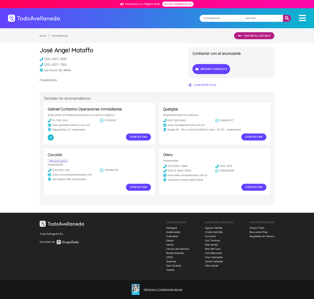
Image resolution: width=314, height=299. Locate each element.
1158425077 (224, 120)
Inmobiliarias (60, 35)
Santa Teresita (214, 261)
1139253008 (224, 171)
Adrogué (171, 228)
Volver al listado (254, 36)
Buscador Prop (259, 232)
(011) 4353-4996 (175, 166)
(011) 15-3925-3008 (177, 171)
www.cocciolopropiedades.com (70, 175)
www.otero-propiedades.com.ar (185, 175)
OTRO (169, 257)
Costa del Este (213, 232)
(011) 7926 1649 (174, 120)
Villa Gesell (211, 265)
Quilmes (171, 261)
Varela (170, 270)
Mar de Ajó (211, 244)
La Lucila (210, 236)
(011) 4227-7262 (53, 64)
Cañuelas (172, 236)
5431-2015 (223, 166)
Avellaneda (173, 232)
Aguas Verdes (213, 228)
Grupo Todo (257, 228)
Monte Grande (175, 253)
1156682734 (109, 170)
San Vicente (173, 265)
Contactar (138, 136)
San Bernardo (213, 253)
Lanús (170, 244)
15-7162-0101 (57, 120)
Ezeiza (170, 240)
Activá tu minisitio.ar (178, 4)
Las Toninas (212, 240)
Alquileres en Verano (262, 236)
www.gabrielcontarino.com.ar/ (69, 125)
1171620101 (108, 120)
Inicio (43, 35)
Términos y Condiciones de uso (163, 289)
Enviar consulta (211, 69)
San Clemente (213, 257)
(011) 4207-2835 (53, 59)
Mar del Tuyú (213, 249)
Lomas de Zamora (177, 249)
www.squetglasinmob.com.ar (183, 125)
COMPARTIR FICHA (202, 85)
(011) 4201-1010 (59, 170)
